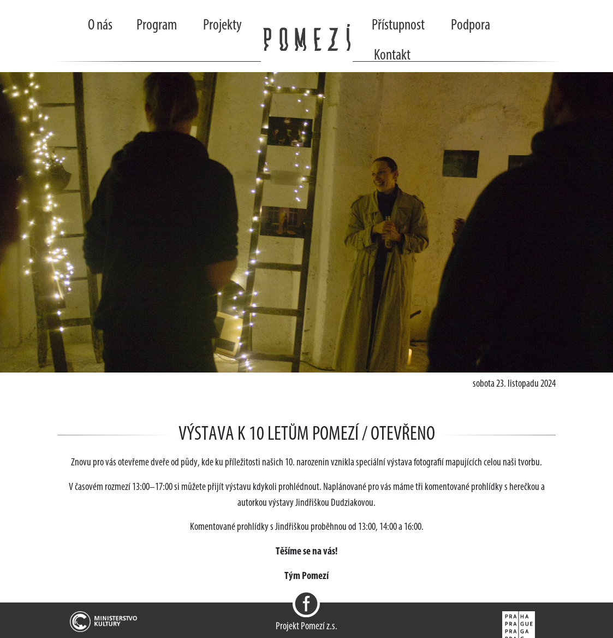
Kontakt (392, 55)
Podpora (470, 25)
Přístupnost (398, 25)
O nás (100, 25)
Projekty (222, 25)
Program (156, 25)
